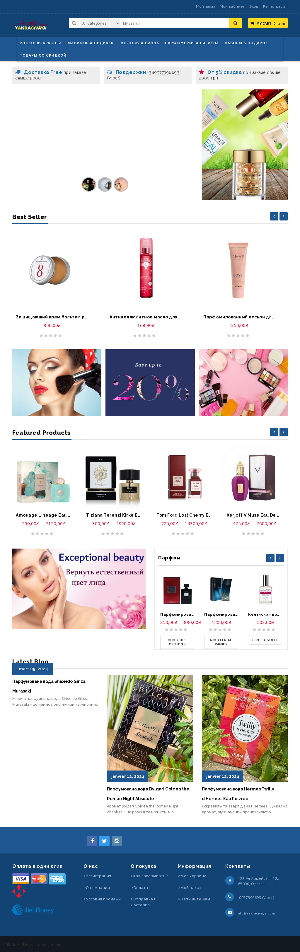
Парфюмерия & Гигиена (192, 43)
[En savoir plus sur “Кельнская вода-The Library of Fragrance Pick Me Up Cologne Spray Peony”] (265, 640)
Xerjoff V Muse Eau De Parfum (254, 515)
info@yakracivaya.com (256, 913)
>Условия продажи (102, 899)
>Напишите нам (194, 899)
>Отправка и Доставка (144, 901)
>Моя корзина (192, 875)
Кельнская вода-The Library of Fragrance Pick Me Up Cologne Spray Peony (265, 614)
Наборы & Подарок (246, 43)
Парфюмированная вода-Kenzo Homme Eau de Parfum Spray (221, 614)
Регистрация (275, 6)
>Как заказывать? (149, 875)
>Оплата (139, 887)
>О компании (96, 887)
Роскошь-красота (41, 43)
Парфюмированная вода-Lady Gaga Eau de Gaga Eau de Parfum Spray (177, 614)
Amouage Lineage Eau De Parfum (43, 515)
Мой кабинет (232, 6)
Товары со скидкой (43, 55)
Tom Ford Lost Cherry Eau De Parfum (184, 515)
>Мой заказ (190, 887)
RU (7, 944)
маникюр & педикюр (91, 43)
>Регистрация (97, 875)
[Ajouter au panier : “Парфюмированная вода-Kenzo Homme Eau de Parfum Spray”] (221, 642)
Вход (253, 6)
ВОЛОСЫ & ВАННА (140, 43)
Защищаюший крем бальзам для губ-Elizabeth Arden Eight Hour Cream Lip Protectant (52, 317)
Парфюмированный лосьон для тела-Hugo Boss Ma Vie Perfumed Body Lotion (239, 317)
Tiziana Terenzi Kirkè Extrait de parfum (113, 515)
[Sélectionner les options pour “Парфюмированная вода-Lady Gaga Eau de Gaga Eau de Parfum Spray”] (177, 642)
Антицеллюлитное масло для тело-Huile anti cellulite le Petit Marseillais (146, 317)
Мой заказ (205, 6)
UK (13, 944)
